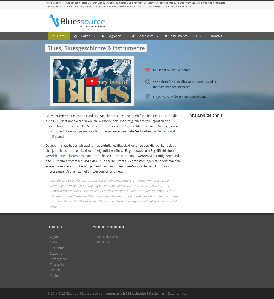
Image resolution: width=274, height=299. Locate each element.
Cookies (83, 2)
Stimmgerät (58, 259)
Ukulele (55, 270)
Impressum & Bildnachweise (125, 293)
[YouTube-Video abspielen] (92, 81)
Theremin (57, 264)
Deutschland (166, 131)
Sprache (100, 156)
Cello (53, 242)
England (58, 136)
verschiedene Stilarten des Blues (69, 156)
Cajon (54, 237)
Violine (55, 275)
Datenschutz (177, 293)
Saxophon (57, 253)
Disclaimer (156, 293)
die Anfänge (73, 131)
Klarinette (57, 248)
